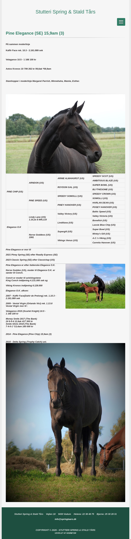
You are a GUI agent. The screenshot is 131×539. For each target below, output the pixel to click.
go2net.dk (71, 533)
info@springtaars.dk (65, 519)
